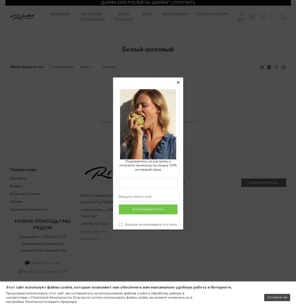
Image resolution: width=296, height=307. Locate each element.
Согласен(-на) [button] (277, 297)
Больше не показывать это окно (151, 225)
